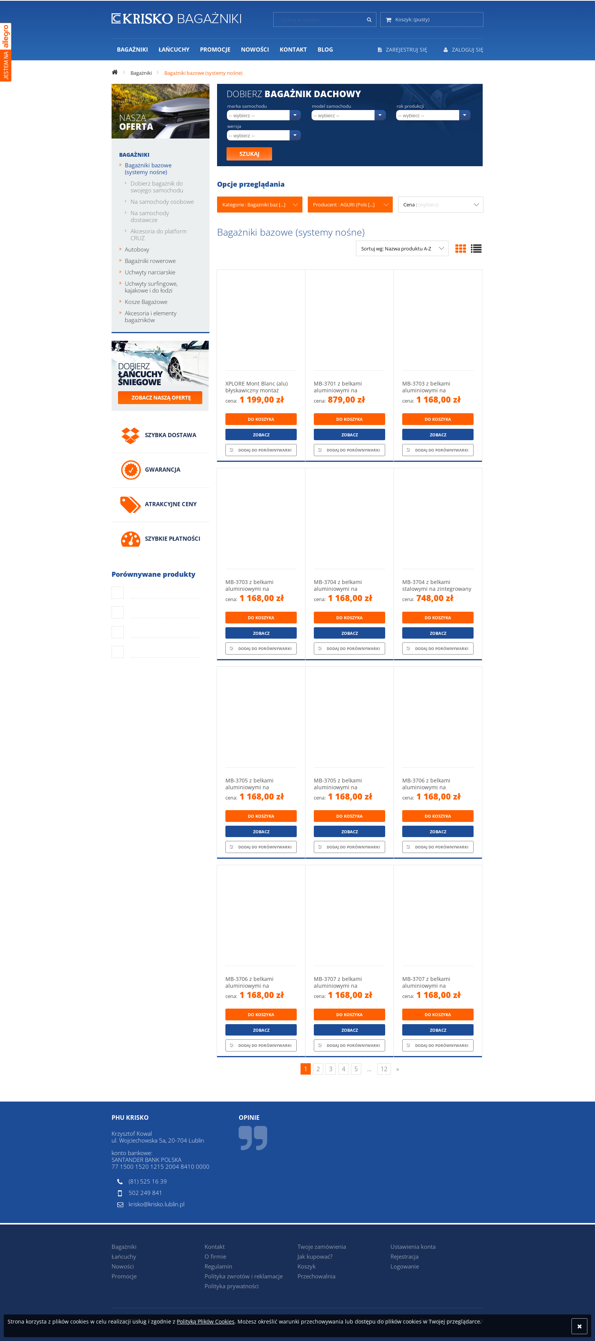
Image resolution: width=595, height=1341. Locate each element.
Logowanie (404, 1266)
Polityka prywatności (232, 1286)
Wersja (234, 126)
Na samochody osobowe (162, 201)
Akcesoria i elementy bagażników (150, 316)
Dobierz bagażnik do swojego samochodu (157, 186)
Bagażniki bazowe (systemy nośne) (148, 168)
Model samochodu (331, 106)
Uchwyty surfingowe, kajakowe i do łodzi (151, 287)
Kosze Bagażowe (146, 301)
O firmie (215, 1256)
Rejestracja (404, 1256)
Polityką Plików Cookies (206, 1321)
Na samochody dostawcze (150, 216)
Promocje (124, 1276)
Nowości (123, 1266)
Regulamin (218, 1266)
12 (384, 1069)
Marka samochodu (247, 106)
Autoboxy (137, 249)
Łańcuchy (124, 1256)
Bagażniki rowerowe (150, 260)
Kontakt (215, 1246)
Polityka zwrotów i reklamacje (244, 1276)
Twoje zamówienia (322, 1246)
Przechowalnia (316, 1276)
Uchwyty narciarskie (150, 272)
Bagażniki (134, 154)
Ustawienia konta (413, 1246)
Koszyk (307, 1266)
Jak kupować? (315, 1256)
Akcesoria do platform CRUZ (159, 234)
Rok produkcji (410, 106)
